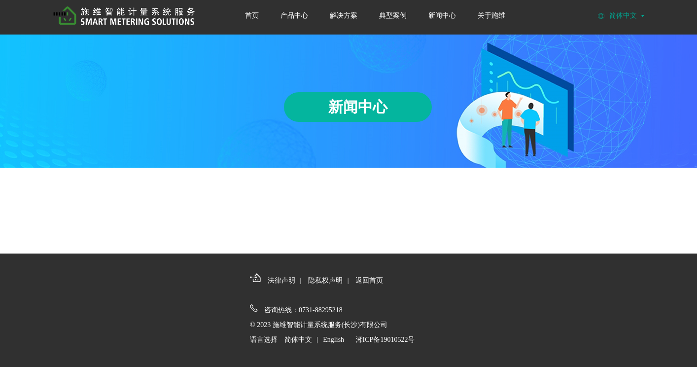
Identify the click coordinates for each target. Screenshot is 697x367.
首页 (252, 15)
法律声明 (281, 280)
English (333, 339)
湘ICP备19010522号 (385, 339)
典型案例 (393, 15)
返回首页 (369, 280)
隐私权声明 (325, 280)
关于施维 (491, 15)
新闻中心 (442, 15)
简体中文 (298, 339)
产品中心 (294, 15)
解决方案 (343, 15)
